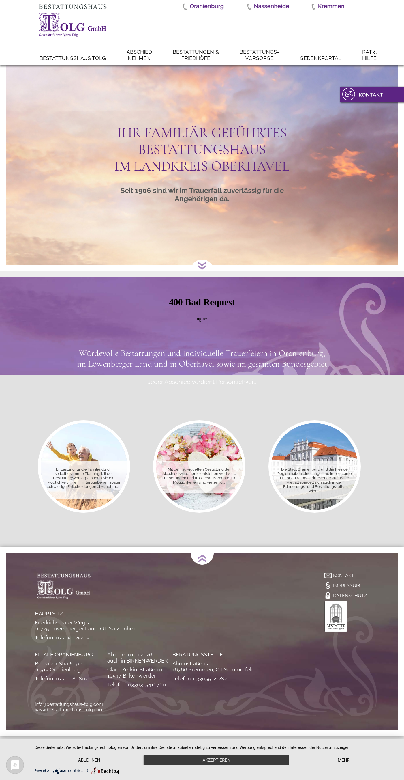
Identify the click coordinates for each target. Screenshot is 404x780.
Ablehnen (89, 760)
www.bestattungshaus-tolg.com (69, 709)
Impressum (346, 585)
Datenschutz (350, 595)
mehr (344, 760)
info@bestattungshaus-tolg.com (69, 704)
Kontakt (343, 575)
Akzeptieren (216, 760)
